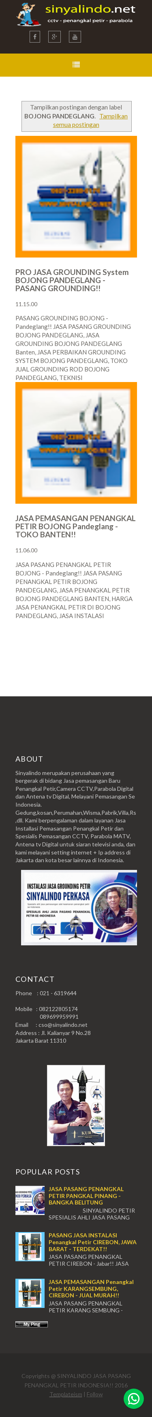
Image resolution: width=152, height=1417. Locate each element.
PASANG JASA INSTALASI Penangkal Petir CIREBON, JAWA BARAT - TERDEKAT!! (93, 1242)
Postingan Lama (95, 647)
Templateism (65, 1394)
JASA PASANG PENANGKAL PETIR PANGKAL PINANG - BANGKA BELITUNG (86, 1195)
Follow (95, 1394)
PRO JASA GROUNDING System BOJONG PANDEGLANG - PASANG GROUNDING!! (72, 280)
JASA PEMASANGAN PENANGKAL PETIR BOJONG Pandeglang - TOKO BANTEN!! (75, 526)
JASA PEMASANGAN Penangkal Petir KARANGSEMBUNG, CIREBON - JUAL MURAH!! (91, 1288)
